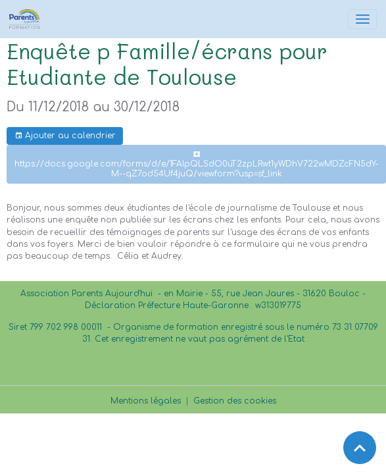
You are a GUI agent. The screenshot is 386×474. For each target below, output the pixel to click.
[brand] (26, 19)
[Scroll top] (359, 447)
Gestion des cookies (234, 401)
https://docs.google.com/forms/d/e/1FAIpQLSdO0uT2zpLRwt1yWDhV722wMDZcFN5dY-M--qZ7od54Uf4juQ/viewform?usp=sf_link (196, 164)
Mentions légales (145, 401)
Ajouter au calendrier (65, 136)
